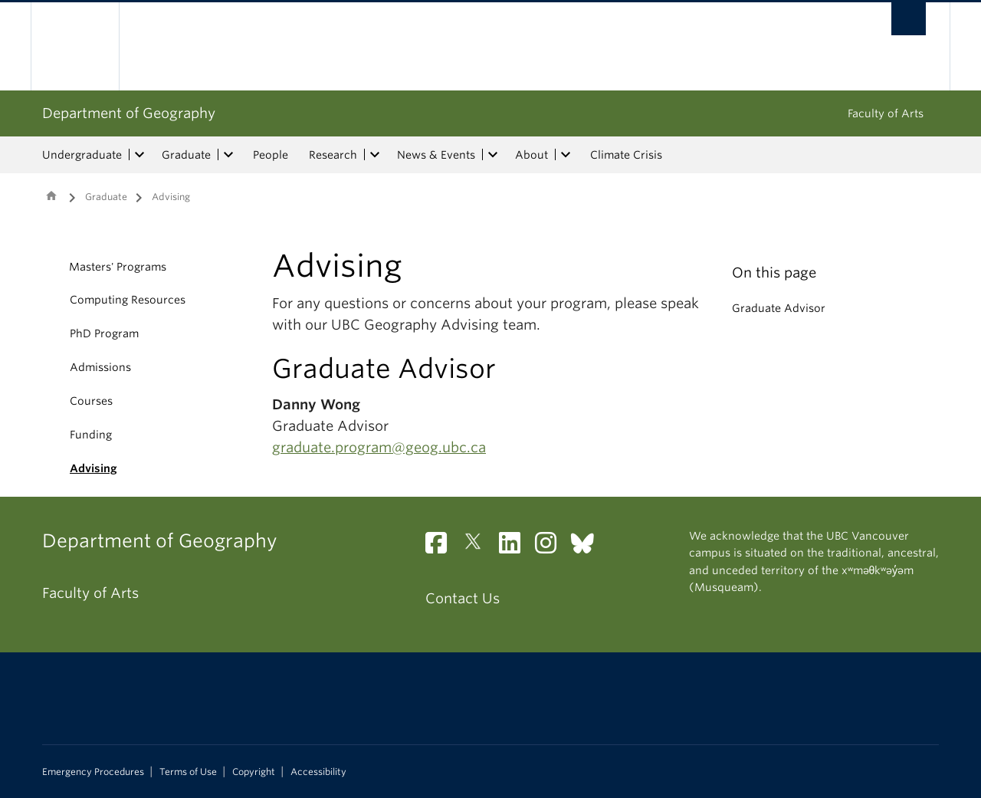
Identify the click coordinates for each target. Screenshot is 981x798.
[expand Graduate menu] (228, 154)
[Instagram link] (551, 547)
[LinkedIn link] (515, 547)
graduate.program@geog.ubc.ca (379, 447)
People (270, 155)
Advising (93, 468)
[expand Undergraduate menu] (139, 154)
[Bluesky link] (588, 547)
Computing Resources (127, 300)
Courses (91, 401)
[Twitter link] (478, 547)
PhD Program (104, 333)
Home (51, 195)
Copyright (253, 772)
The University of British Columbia (75, 46)
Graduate (186, 155)
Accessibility (318, 772)
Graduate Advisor (778, 308)
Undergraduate (82, 155)
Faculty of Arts (886, 113)
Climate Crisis (626, 155)
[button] (51, 267)
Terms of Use (188, 772)
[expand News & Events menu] (493, 154)
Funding (91, 435)
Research (333, 155)
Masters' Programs (117, 267)
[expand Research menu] (375, 154)
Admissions (100, 367)
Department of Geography (128, 113)
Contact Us (462, 598)
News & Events (436, 155)
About (531, 155)
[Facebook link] (441, 547)
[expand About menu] (566, 154)
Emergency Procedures (93, 772)
